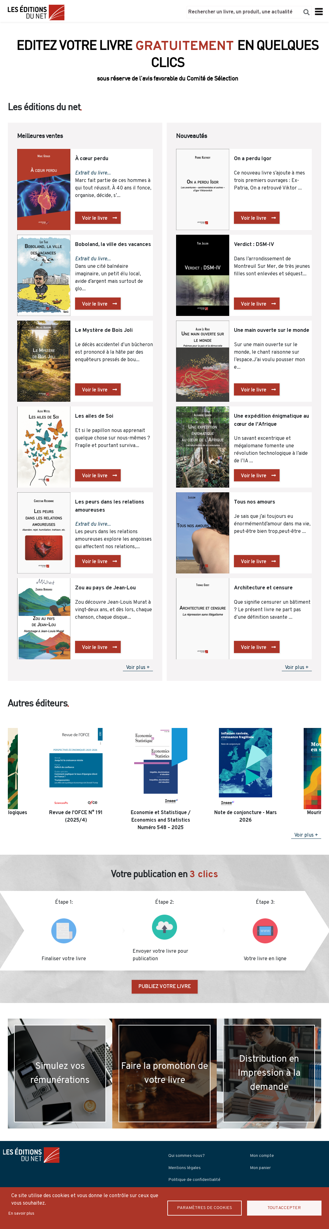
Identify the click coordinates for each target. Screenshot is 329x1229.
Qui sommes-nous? (186, 1155)
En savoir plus (21, 1213)
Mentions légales (184, 1168)
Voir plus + (138, 668)
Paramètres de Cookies (204, 1208)
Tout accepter (284, 1208)
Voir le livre (95, 218)
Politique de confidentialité (194, 1179)
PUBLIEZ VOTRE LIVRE (165, 987)
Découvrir (164, 74)
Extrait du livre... (93, 173)
